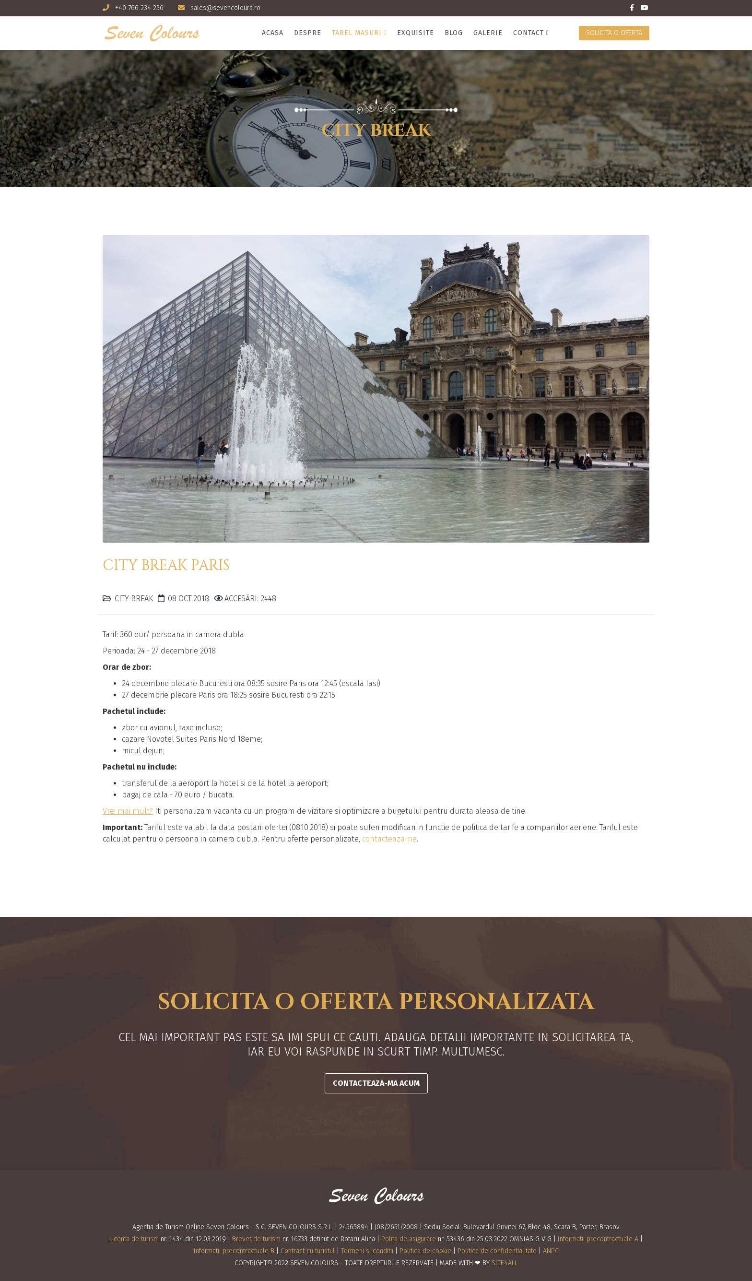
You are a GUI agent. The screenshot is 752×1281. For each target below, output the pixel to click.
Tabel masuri (357, 33)
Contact (528, 33)
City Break (134, 598)
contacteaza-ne (389, 838)
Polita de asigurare (408, 1239)
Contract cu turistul (308, 1251)
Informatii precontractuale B (234, 1251)
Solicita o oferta (614, 33)
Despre (307, 33)
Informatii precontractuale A (598, 1239)
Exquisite (415, 33)
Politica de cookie (425, 1251)
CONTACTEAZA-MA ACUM (376, 1083)
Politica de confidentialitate (497, 1251)
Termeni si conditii (367, 1251)
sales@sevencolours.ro (225, 8)
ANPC (551, 1251)
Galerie (488, 33)
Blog (454, 33)
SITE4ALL (504, 1263)
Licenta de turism (134, 1239)
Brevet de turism (256, 1239)
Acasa (272, 33)
